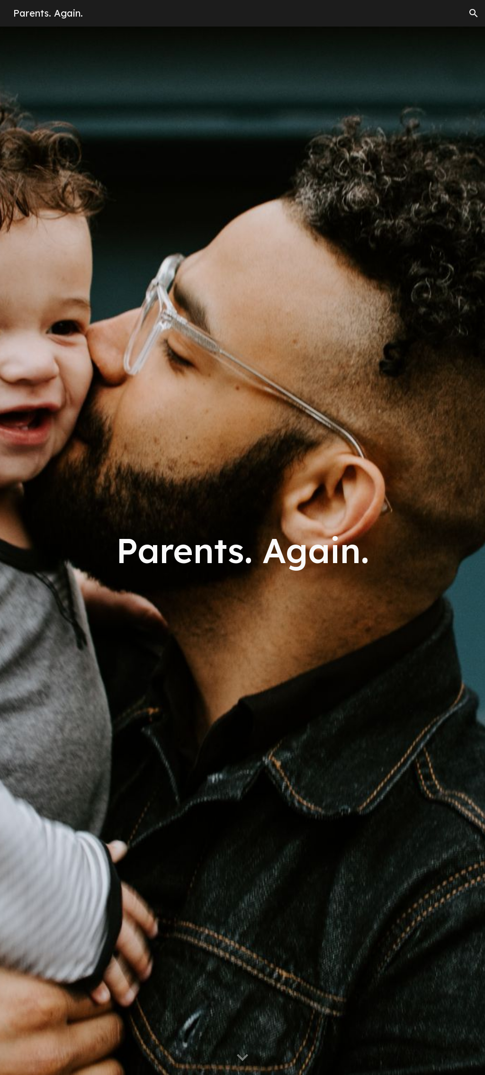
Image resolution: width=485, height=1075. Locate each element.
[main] (242, 550)
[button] (473, 13)
